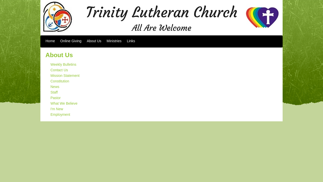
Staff (54, 92)
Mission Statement (64, 76)
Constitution (59, 81)
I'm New (56, 109)
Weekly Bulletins (63, 64)
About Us (94, 41)
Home (50, 41)
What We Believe (63, 103)
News (54, 87)
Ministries (114, 41)
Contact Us (59, 70)
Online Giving (71, 41)
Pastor (55, 98)
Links (131, 41)
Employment (60, 114)
